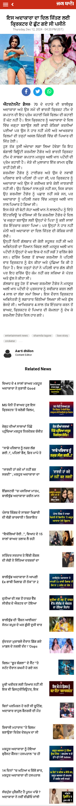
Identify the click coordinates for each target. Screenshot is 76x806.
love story (62, 335)
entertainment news (16, 335)
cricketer (10, 341)
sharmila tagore (42, 335)
